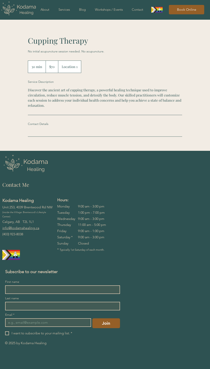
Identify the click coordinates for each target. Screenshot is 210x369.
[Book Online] (186, 9)
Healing (26, 12)
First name (12, 282)
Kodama (26, 7)
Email (9, 315)
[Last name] (61, 306)
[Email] (47, 322)
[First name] (61, 289)
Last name (12, 298)
